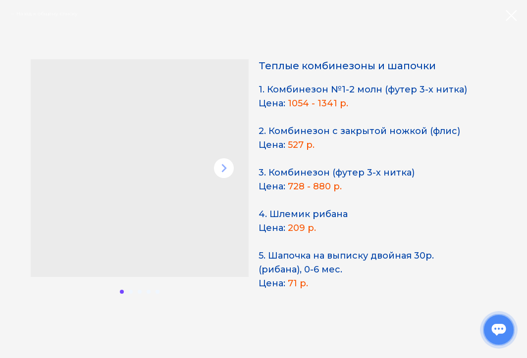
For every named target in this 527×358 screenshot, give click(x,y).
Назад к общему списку (47, 13)
